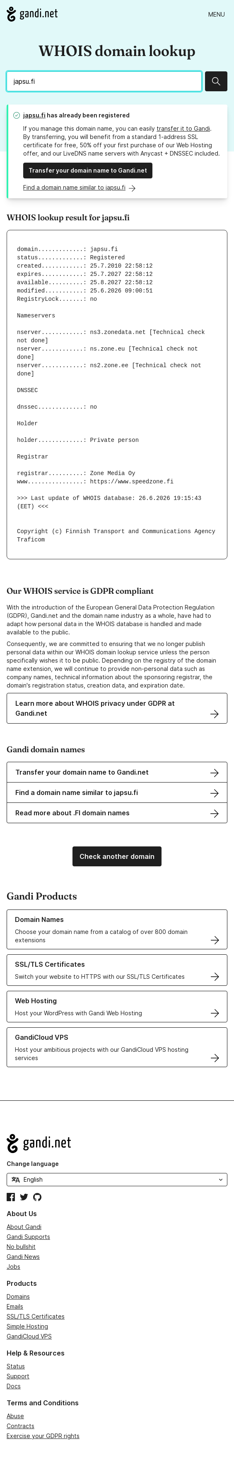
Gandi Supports (28, 1236)
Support (18, 1376)
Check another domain (117, 856)
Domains (18, 1296)
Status (16, 1366)
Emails (15, 1306)
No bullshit (21, 1246)
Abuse (15, 1415)
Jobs (13, 1266)
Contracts (20, 1425)
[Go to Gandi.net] (32, 14)
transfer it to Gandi (183, 128)
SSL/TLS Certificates (36, 1316)
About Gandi (24, 1226)
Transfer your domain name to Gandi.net (88, 170)
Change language (33, 1163)
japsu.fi (34, 115)
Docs (14, 1386)
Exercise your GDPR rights (43, 1435)
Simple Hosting (27, 1326)
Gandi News (23, 1256)
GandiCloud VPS (29, 1336)
